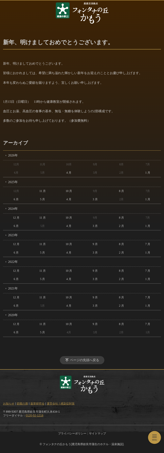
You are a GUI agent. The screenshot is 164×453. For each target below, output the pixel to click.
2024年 (13, 208)
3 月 (95, 199)
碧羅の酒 (22, 403)
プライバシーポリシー (72, 433)
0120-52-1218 (34, 415)
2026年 (13, 155)
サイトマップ (97, 433)
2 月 (121, 226)
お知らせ (8, 403)
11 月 (42, 191)
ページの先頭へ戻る (84, 360)
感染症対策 (67, 403)
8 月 (121, 191)
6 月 (16, 199)
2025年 (13, 182)
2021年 (13, 288)
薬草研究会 (37, 403)
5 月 (42, 199)
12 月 (16, 217)
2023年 (13, 235)
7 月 (147, 244)
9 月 (95, 244)
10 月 (69, 191)
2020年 (13, 315)
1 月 (147, 172)
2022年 (13, 261)
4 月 (68, 172)
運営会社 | (53, 403)
